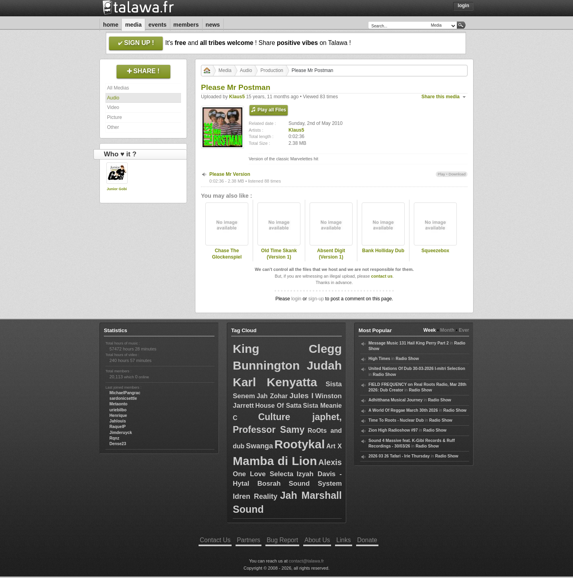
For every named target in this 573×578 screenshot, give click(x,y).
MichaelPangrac (124, 393)
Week (429, 330)
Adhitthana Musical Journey (395, 400)
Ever (464, 330)
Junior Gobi (117, 189)
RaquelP (117, 426)
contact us (381, 276)
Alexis (330, 462)
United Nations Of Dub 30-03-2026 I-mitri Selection (416, 368)
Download (457, 174)
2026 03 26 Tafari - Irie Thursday (399, 456)
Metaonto (118, 404)
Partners (248, 540)
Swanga (259, 446)
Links (343, 540)
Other (113, 127)
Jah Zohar (272, 396)
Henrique (118, 415)
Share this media (440, 96)
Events (157, 24)
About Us (317, 540)
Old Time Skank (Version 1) (279, 254)
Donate (367, 540)
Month (447, 330)
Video (113, 107)
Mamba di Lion (275, 460)
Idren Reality (255, 496)
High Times (379, 358)
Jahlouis (117, 421)
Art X (334, 446)
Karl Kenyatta (275, 382)
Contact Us (215, 540)
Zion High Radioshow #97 (393, 430)
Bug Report (282, 540)
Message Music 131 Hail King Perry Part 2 (408, 343)
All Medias (118, 88)
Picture (114, 117)
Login (463, 5)
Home (110, 24)
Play (441, 174)
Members (186, 24)
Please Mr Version (229, 174)
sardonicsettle (123, 398)
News (213, 24)
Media (133, 24)
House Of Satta (278, 405)
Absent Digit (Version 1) (331, 254)
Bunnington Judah (287, 365)
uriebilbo (118, 410)
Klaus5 (237, 96)
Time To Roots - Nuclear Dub (396, 420)
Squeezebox (435, 250)
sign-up (316, 299)
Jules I (301, 395)
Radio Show (407, 358)
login (296, 299)
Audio (113, 98)
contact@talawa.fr (306, 561)
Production (271, 70)
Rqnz (114, 438)
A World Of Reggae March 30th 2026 (403, 410)
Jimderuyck (120, 432)
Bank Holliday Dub (383, 250)
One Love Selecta (263, 474)
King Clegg (287, 348)
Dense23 (117, 444)
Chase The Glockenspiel (227, 254)
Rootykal (300, 444)
